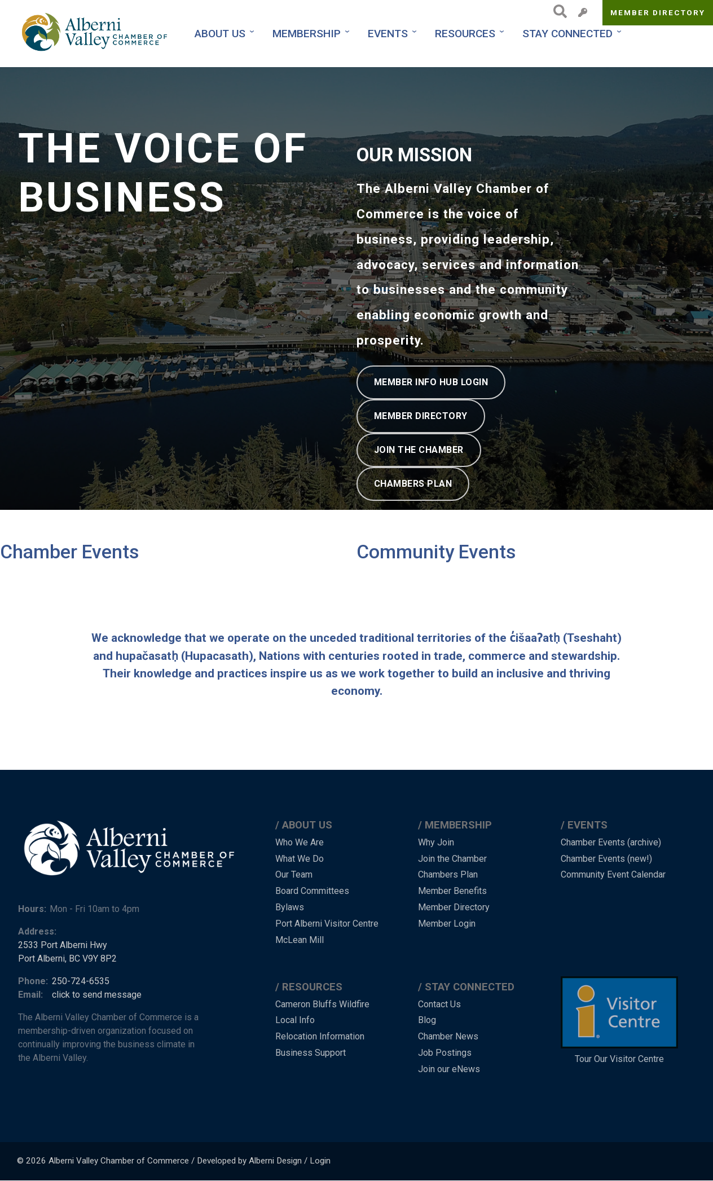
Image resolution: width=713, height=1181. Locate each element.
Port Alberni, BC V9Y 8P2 (67, 958)
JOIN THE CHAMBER (419, 449)
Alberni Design (275, 1161)
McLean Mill (299, 940)
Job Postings (445, 1052)
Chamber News (448, 1036)
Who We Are (299, 842)
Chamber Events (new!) (606, 858)
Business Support (310, 1052)
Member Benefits (452, 890)
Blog (427, 1020)
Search (557, 11)
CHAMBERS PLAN (413, 483)
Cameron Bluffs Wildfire (322, 1004)
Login (320, 1161)
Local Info (295, 1020)
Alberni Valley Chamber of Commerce (119, 1161)
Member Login (447, 923)
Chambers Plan (448, 874)
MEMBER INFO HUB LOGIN (431, 382)
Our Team (294, 874)
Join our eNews (449, 1069)
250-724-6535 (80, 981)
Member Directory (658, 12)
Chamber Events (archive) (611, 842)
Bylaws (289, 907)
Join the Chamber (452, 858)
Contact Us (439, 1004)
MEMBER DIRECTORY (421, 416)
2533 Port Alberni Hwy (62, 945)
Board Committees (312, 890)
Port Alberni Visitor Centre (326, 923)
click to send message (97, 994)
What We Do (299, 858)
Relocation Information (319, 1036)
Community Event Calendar (613, 874)
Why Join (436, 842)
